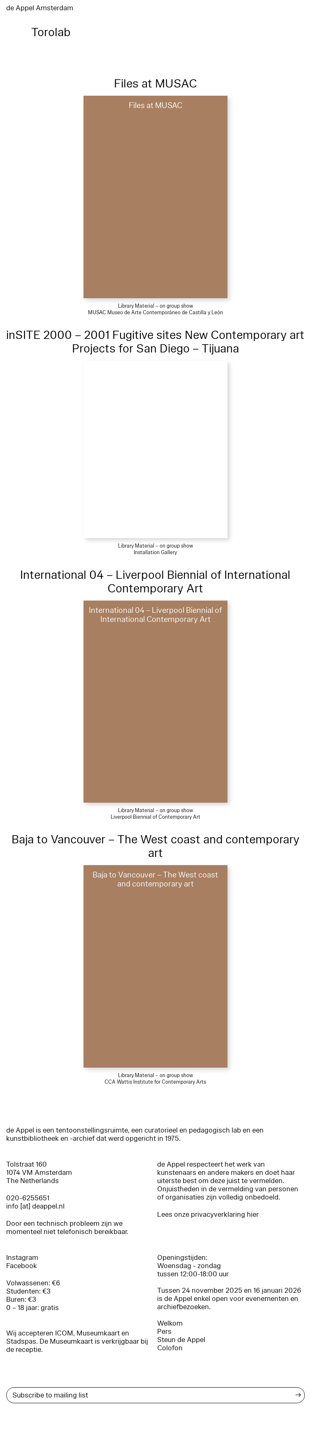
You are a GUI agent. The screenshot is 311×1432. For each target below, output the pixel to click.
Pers (164, 1331)
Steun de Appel (181, 1340)
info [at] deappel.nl (35, 1206)
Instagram (22, 1257)
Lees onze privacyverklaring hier (208, 1214)
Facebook (21, 1266)
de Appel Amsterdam (39, 8)
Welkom (170, 1323)
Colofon (170, 1348)
